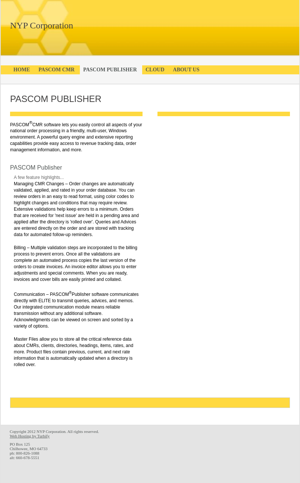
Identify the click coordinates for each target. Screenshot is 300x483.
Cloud (155, 69)
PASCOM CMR (56, 69)
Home (21, 69)
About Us (186, 69)
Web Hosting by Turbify (30, 436)
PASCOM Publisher (110, 69)
